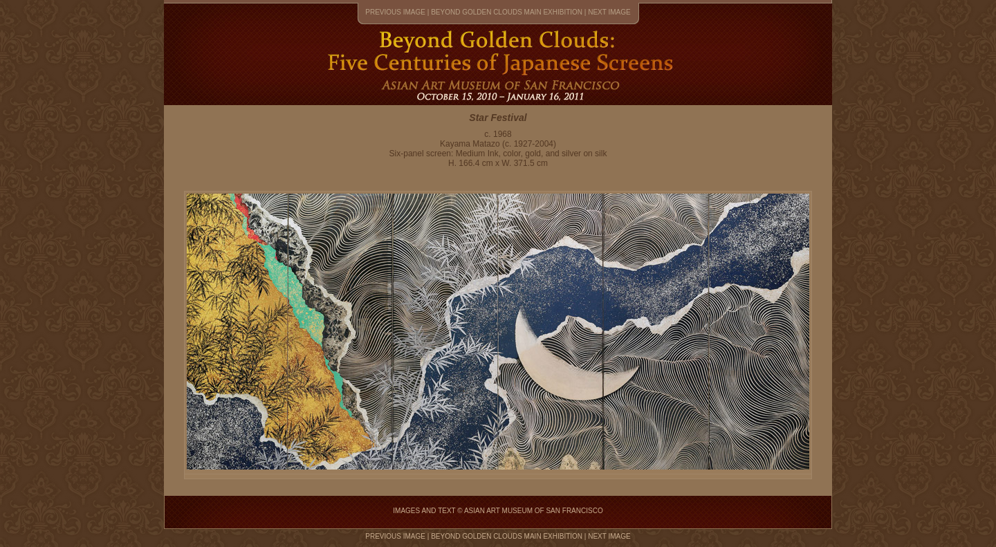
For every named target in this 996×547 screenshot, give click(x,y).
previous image (395, 12)
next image (609, 12)
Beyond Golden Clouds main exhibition (506, 12)
